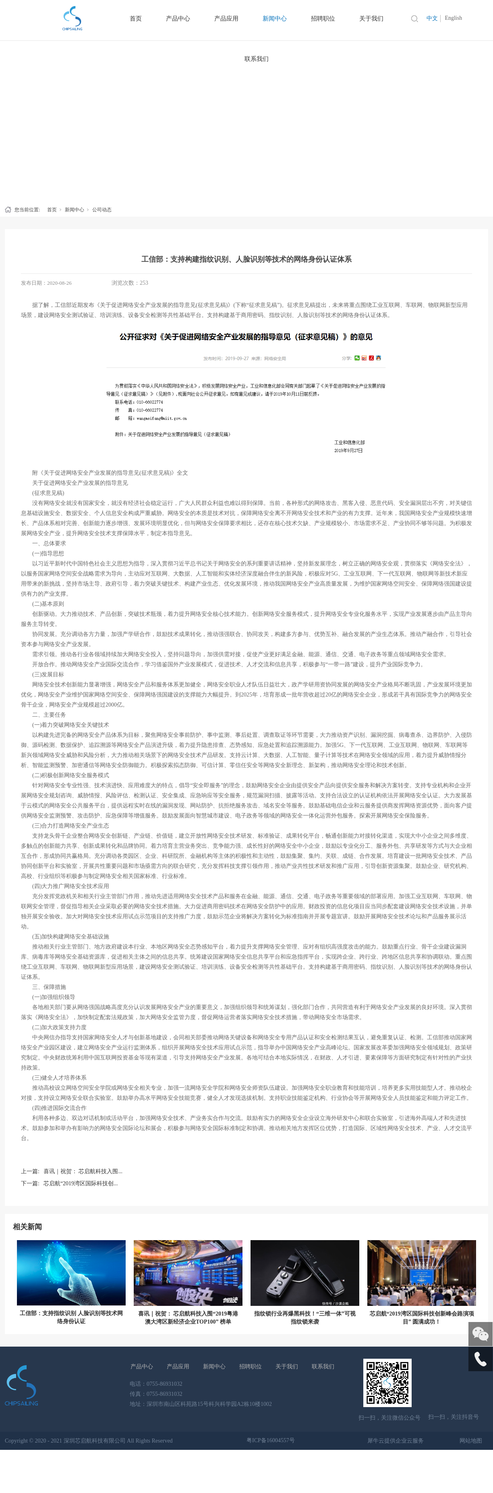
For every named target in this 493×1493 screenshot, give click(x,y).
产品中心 (141, 1367)
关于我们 (287, 1367)
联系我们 (256, 59)
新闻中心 (74, 210)
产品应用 (178, 1367)
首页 (52, 210)
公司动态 (102, 210)
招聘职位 (250, 1367)
